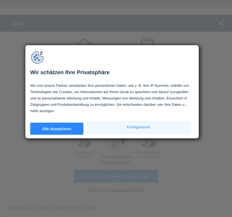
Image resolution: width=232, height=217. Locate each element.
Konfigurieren (138, 127)
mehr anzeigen (42, 111)
